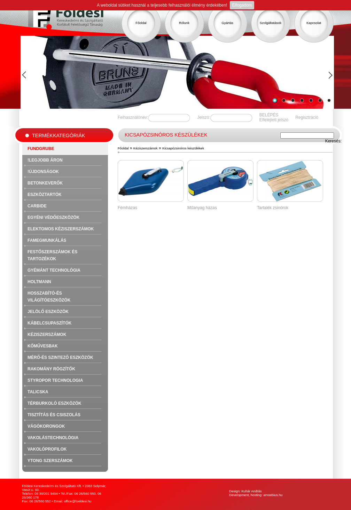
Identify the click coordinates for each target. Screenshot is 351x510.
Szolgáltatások (270, 23)
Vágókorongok (46, 426)
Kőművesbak (43, 346)
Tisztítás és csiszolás (54, 414)
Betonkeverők (45, 183)
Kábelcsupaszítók (49, 323)
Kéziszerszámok (47, 334)
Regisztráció (306, 117)
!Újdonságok (43, 171)
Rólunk (184, 23)
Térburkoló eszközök (54, 403)
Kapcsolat (313, 23)
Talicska (38, 391)
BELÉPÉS (269, 115)
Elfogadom (242, 5)
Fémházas (127, 207)
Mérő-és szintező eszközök (60, 357)
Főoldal (140, 23)
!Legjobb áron (45, 160)
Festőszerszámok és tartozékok (52, 255)
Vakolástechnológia (53, 437)
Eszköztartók (45, 194)
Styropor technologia (55, 380)
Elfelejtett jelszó (273, 119)
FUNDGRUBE (41, 148)
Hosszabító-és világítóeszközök (49, 297)
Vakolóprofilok (47, 449)
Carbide (37, 206)
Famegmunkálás (47, 240)
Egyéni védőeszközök (53, 217)
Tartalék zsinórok (272, 207)
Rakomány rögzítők (51, 369)
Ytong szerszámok (50, 460)
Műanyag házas (202, 207)
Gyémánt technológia (54, 270)
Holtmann (39, 281)
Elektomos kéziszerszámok (61, 229)
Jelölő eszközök (48, 311)
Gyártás (227, 23)
